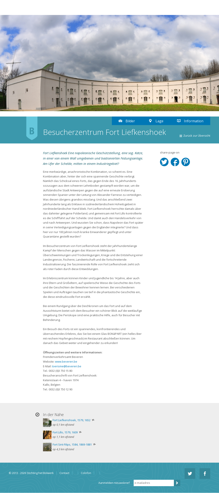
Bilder (130, 121)
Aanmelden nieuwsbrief (114, 483)
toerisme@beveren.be (66, 366)
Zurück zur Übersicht (196, 135)
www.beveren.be (66, 361)
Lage (159, 121)
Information (193, 121)
